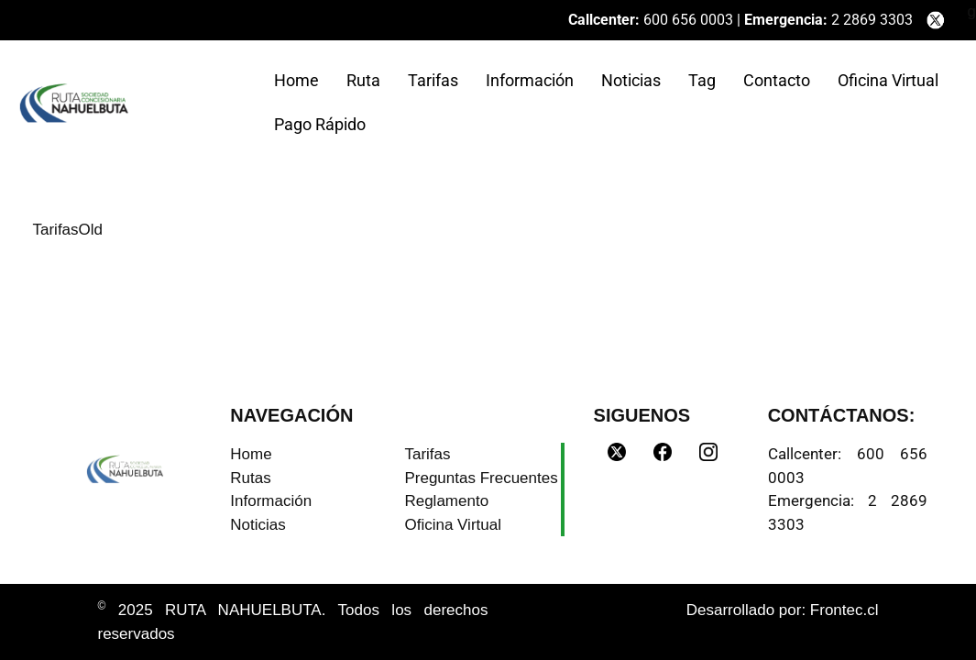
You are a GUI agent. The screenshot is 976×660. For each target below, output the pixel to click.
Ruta (363, 80)
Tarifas (433, 80)
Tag (702, 80)
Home (296, 80)
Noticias (631, 80)
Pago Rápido (320, 124)
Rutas (250, 478)
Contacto (776, 80)
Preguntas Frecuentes (480, 478)
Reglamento (446, 501)
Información (530, 80)
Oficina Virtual (888, 80)
